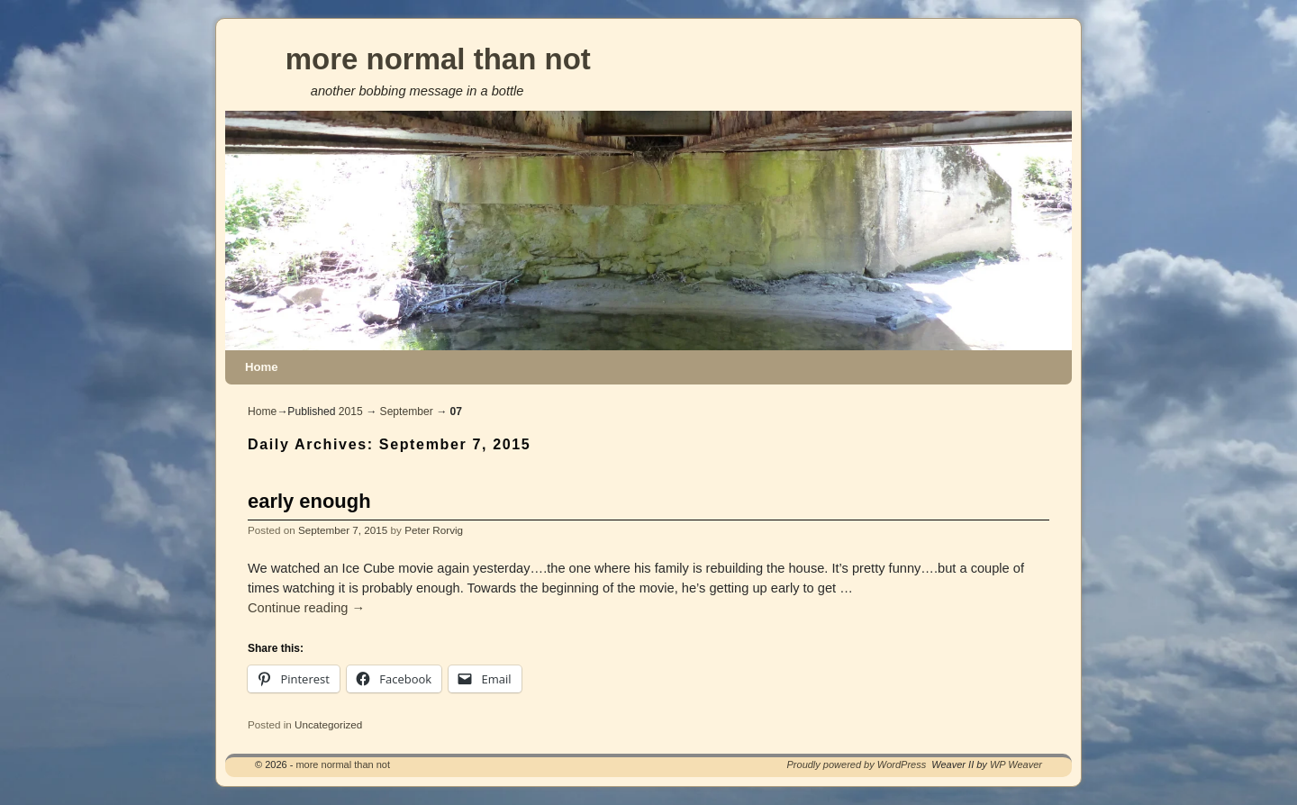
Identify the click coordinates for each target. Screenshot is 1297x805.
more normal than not (438, 59)
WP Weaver (1016, 764)
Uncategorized (328, 724)
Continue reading (306, 608)
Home (261, 367)
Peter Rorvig (433, 530)
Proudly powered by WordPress (857, 764)
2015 (351, 411)
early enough (309, 501)
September (406, 411)
